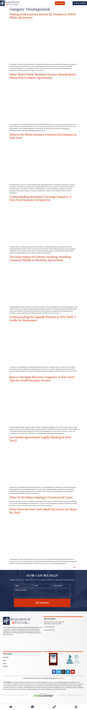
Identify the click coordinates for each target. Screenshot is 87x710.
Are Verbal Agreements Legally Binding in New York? (40, 438)
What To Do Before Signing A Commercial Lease (41, 497)
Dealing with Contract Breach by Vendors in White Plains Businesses (43, 15)
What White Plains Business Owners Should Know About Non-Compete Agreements (43, 76)
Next (75, 567)
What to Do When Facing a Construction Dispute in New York (43, 136)
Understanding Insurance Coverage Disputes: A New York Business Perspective (40, 198)
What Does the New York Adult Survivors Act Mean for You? (43, 510)
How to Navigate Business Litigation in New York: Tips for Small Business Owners (42, 378)
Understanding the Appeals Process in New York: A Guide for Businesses (43, 318)
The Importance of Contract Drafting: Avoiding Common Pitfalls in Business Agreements (40, 258)
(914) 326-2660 (50, 627)
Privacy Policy (60, 678)
